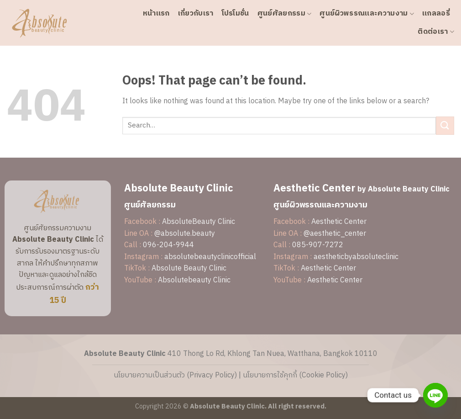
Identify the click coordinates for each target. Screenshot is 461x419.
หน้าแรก (156, 13)
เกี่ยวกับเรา (196, 13)
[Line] (435, 395)
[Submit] (445, 125)
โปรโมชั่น (235, 13)
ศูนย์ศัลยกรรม (284, 13)
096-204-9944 (168, 245)
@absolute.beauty (184, 234)
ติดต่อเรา (436, 32)
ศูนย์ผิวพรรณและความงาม (367, 13)
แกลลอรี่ (436, 13)
